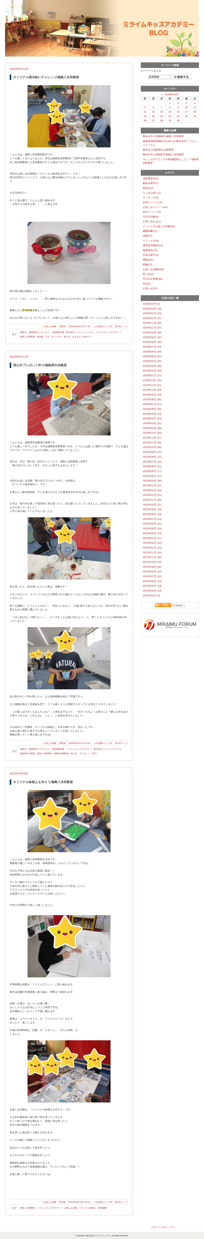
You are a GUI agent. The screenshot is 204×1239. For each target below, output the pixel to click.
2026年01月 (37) (152, 318)
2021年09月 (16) (152, 566)
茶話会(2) (148, 188)
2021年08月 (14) (152, 571)
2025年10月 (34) (152, 332)
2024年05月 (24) (152, 413)
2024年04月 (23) (152, 418)
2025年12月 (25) (152, 323)
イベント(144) (151, 240)
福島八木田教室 (27, 336)
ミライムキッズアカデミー (109, 332)
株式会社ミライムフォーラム (80, 332)
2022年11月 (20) (152, 499)
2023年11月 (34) (152, 442)
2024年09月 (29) (152, 394)
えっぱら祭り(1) (152, 192)
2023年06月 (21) (152, 466)
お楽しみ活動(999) (153, 269)
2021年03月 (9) (151, 595)
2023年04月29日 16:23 (79, 1202)
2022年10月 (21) (152, 504)
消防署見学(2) (150, 178)
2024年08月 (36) (152, 399)
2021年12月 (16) (152, 552)
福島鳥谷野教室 (61, 753)
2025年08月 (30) (152, 341)
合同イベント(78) (152, 202)
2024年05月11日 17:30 (79, 326)
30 (178, 120)
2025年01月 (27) (152, 375)
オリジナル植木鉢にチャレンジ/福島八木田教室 (46, 77)
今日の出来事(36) (152, 278)
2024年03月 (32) (152, 423)
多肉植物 (102, 1208)
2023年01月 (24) (152, 490)
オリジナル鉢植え (87, 1208)
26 (145, 120)
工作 (47, 336)
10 (186, 107)
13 (153, 111)
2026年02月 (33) (152, 313)
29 (170, 120)
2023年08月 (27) (152, 456)
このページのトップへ (163, 1227)
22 (170, 116)
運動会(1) (148, 259)
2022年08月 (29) (152, 514)
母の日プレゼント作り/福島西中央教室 (40, 365)
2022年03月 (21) (152, 538)
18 (194, 111)
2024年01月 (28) (152, 432)
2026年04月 (171, 94)
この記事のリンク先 (102, 326)
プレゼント (84, 753)
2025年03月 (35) (152, 366)
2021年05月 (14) (152, 585)
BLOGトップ (121, 326)
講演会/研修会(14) (153, 245)
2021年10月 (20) (152, 562)
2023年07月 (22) (152, 461)
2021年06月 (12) (152, 581)
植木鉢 (40, 336)
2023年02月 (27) (152, 485)
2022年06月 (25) (152, 523)
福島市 (23, 332)
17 (186, 111)
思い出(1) (148, 274)
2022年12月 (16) (152, 495)
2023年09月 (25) (152, 452)
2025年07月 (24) (152, 346)
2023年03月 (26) (152, 480)
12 (145, 111)
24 (186, 116)
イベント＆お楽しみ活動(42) (159, 226)
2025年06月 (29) (152, 351)
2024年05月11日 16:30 (79, 743)
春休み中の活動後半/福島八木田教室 (163, 136)
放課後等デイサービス (39, 332)
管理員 (62, 326)
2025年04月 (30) (152, 361)
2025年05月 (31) (152, 356)
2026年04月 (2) (151, 303)
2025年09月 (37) (152, 337)
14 (161, 111)
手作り (94, 753)
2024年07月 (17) (152, 404)
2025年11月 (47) (152, 327)
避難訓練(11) (150, 231)
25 (194, 116)
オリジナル (56, 336)
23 (178, 116)
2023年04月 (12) (152, 476)
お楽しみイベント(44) (155, 207)
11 (194, 107)
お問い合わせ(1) (152, 221)
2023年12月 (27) (152, 437)
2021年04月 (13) (152, 590)
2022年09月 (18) (152, 509)
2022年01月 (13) (152, 547)
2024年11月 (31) (152, 385)
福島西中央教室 (27, 753)
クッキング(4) (150, 197)
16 (178, 111)
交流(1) (147, 283)
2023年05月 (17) (152, 471)
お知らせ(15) (150, 288)
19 (145, 116)
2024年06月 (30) (152, 409)
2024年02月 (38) (152, 428)
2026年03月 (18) (152, 308)
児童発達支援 (58, 332)
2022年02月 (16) (152, 542)
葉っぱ (67, 336)
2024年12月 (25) (152, 380)
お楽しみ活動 (49, 326)
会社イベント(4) (152, 211)
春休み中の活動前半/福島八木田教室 (163, 154)
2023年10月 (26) (152, 447)
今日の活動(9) (150, 216)
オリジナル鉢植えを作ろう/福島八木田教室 (43, 782)
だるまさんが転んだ (81, 336)
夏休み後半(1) (150, 183)
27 (153, 120)
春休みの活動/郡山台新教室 (158, 149)
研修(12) (147, 264)
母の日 (74, 753)
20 (153, 116)
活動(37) (147, 235)
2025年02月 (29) (152, 370)
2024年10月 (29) (152, 389)
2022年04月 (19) (152, 533)
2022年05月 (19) (152, 528)
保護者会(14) (150, 250)
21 (161, 116)
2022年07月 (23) (152, 519)
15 (170, 111)
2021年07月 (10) (152, 576)
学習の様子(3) (150, 255)
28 (161, 120)
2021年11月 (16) (152, 557)
